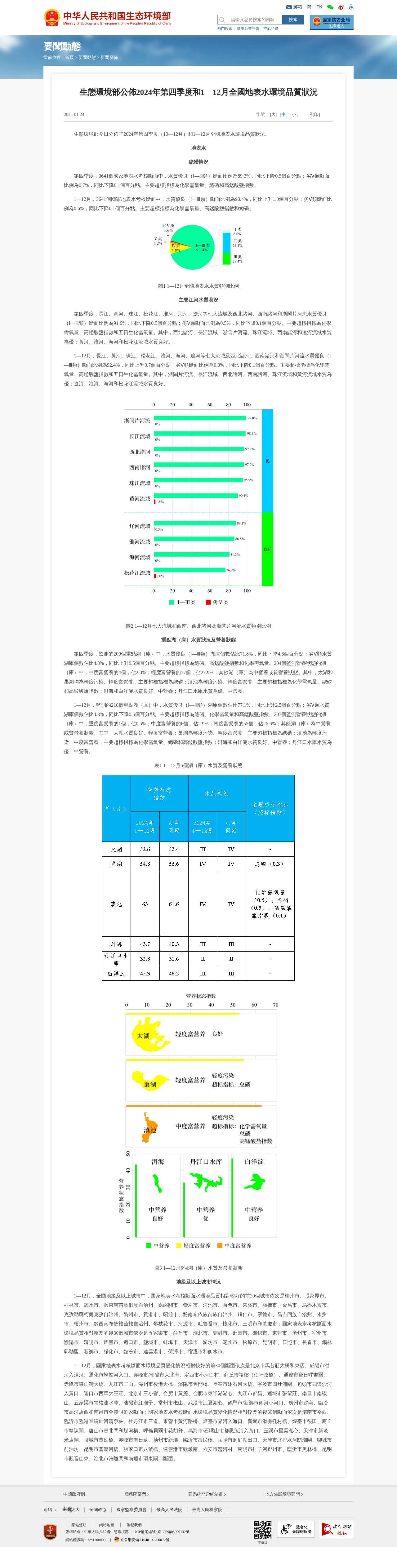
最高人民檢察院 (207, 1509)
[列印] (314, 114)
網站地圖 (106, 1525)
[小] (293, 114)
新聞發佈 (109, 57)
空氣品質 (270, 28)
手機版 (262, 1533)
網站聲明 (79, 1525)
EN (319, 7)
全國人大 (71, 1509)
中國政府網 (74, 1494)
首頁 (69, 57)
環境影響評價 (248, 28)
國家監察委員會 (131, 1509)
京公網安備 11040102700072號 (142, 1540)
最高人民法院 (169, 1509)
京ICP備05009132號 (174, 1532)
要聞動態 (87, 57)
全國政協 (98, 1509)
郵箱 (294, 7)
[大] (273, 114)
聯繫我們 (134, 1525)
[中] (284, 114)
